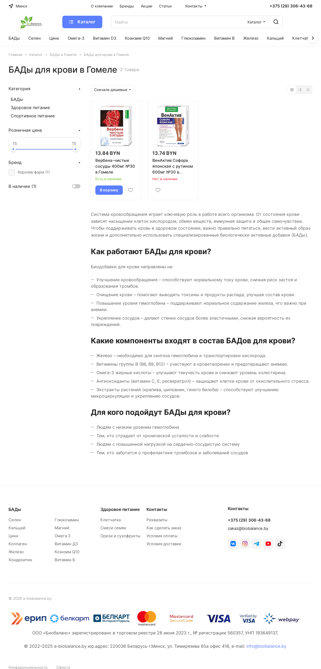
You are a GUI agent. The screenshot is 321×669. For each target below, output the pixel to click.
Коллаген (18, 543)
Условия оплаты (162, 535)
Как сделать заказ (164, 527)
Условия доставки (164, 543)
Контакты (157, 509)
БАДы (17, 99)
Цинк (13, 535)
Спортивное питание (33, 115)
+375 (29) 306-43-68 (291, 6)
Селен (15, 519)
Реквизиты (157, 519)
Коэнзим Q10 (67, 551)
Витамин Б (65, 559)
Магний (62, 527)
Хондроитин (20, 559)
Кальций (17, 527)
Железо (16, 551)
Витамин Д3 (66, 543)
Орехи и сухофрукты (120, 535)
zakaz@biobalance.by (248, 528)
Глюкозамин (67, 519)
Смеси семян (113, 527)
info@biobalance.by (266, 646)
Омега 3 (63, 535)
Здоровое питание (30, 107)
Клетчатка (110, 519)
